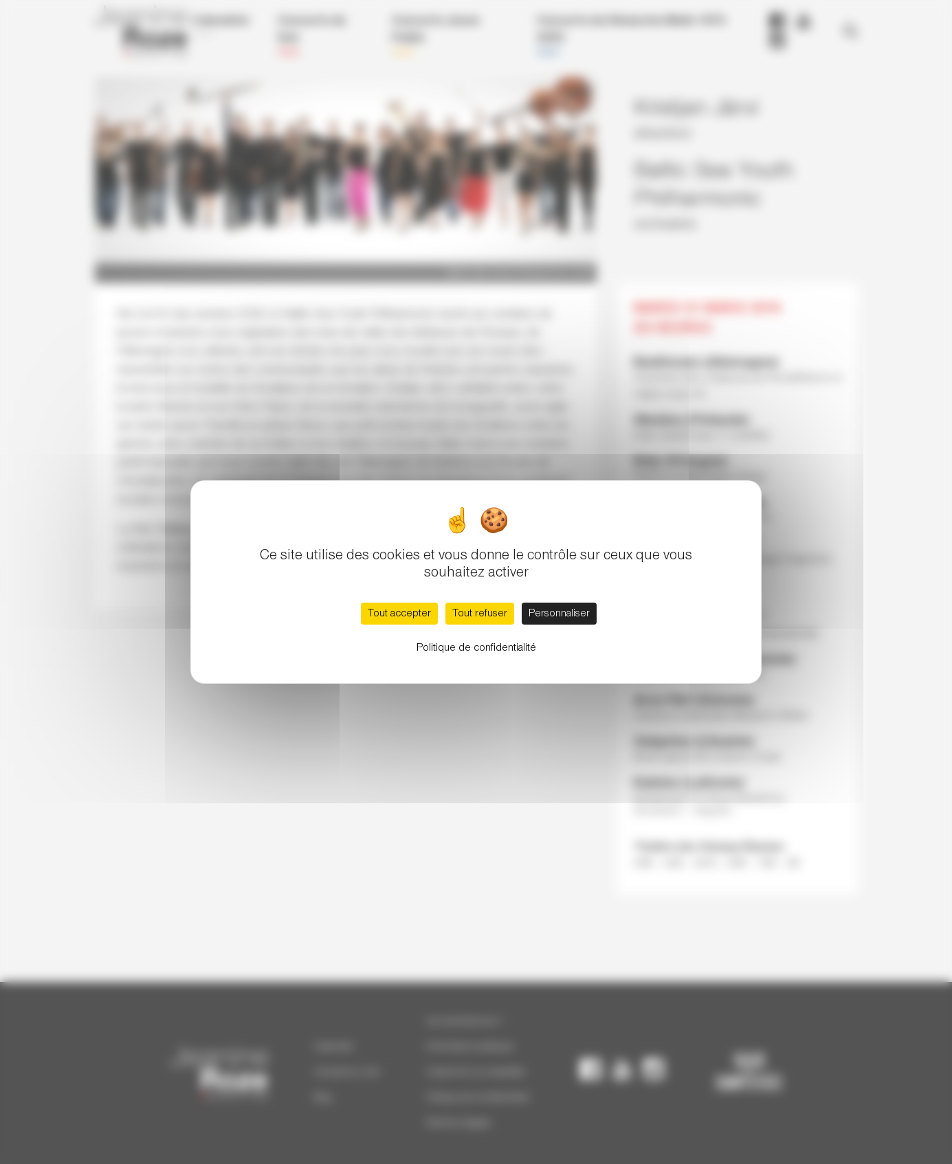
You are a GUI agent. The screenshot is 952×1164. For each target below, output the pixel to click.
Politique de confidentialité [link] (476, 648)
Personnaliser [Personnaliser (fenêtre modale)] (559, 613)
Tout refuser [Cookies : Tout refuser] (479, 613)
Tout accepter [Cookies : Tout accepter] (399, 613)
